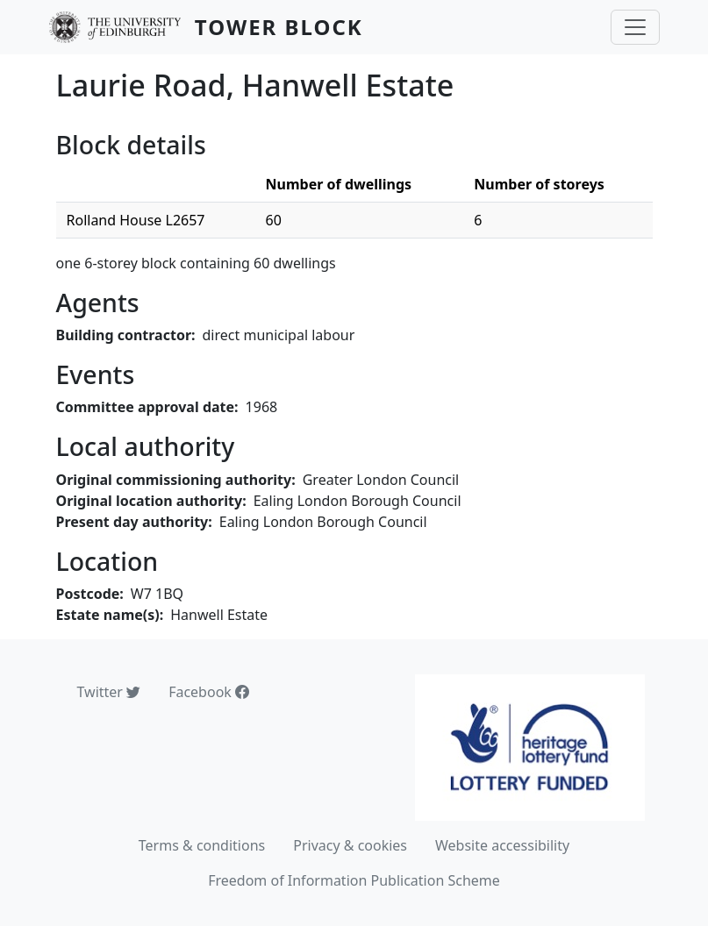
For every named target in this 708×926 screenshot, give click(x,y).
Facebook (208, 692)
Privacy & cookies (350, 845)
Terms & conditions (202, 845)
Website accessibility (502, 845)
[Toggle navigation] (635, 27)
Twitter (109, 692)
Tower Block (279, 26)
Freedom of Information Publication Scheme (354, 880)
